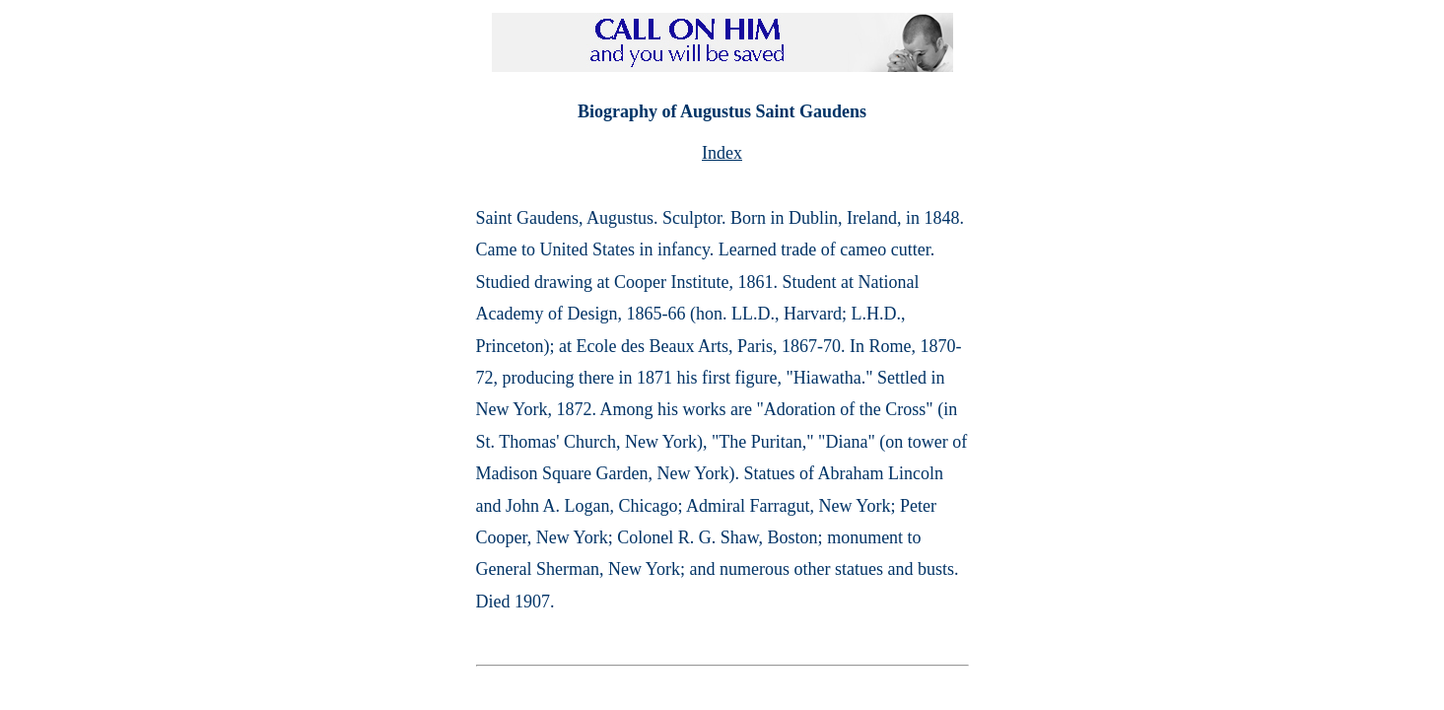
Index (722, 153)
